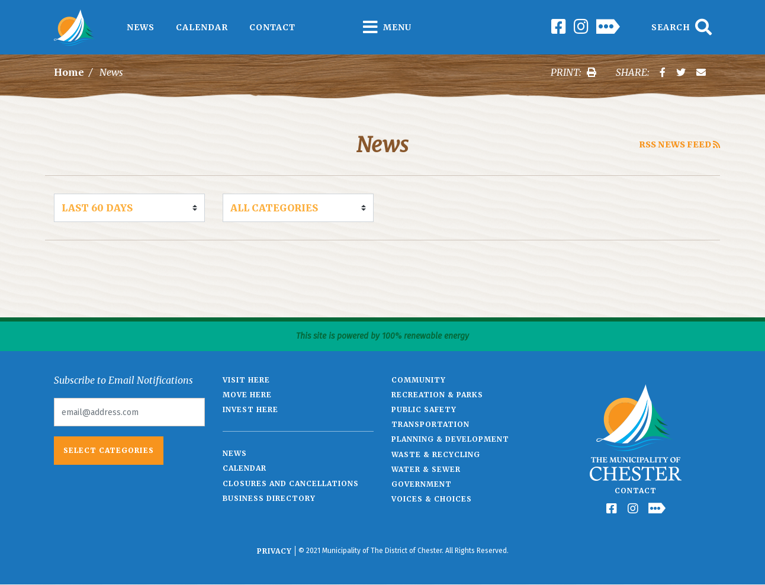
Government (421, 484)
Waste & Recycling (435, 454)
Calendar (202, 27)
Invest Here (250, 409)
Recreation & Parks (437, 394)
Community (418, 379)
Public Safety (424, 409)
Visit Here (246, 379)
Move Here (247, 394)
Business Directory (269, 498)
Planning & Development (450, 439)
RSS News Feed (679, 144)
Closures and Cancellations (291, 483)
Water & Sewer (426, 469)
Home (69, 72)
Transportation (430, 424)
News (141, 27)
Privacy (274, 551)
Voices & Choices (431, 498)
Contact (272, 27)
